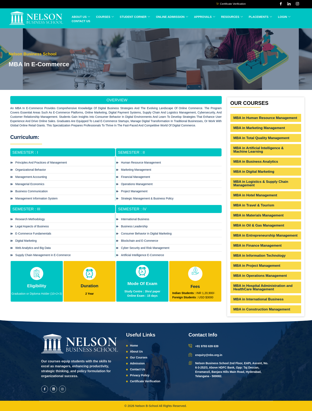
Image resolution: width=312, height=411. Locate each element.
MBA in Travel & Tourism (253, 205)
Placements (260, 17)
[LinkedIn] (289, 4)
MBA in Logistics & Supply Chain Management (260, 183)
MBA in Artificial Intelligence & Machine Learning (258, 149)
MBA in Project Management (256, 266)
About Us (81, 17)
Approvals (204, 17)
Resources (232, 17)
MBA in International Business (258, 299)
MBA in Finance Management (257, 245)
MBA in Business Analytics (255, 162)
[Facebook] (281, 4)
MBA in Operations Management (260, 276)
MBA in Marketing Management (259, 128)
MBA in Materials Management (258, 215)
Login (284, 17)
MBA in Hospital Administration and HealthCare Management (263, 287)
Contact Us (81, 21)
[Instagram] (297, 4)
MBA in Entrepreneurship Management (265, 235)
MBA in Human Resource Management (265, 118)
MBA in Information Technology (259, 256)
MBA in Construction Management (261, 309)
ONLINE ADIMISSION (172, 17)
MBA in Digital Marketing (253, 172)
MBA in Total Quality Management (261, 138)
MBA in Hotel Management (255, 195)
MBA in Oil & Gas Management (258, 225)
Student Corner (135, 17)
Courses (105, 17)
